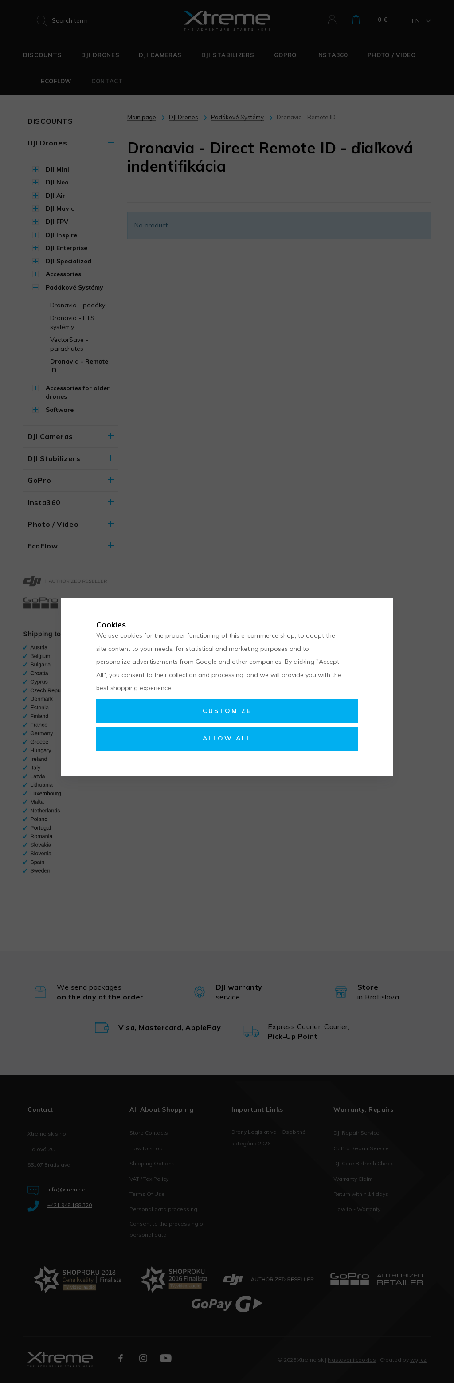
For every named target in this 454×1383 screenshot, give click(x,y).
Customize (227, 711)
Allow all (227, 738)
